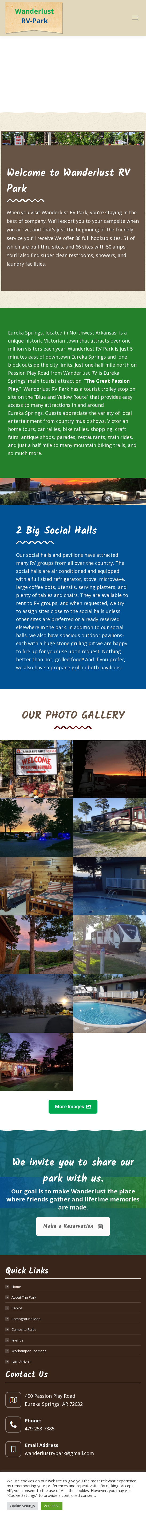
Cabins (17, 1308)
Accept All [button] (51, 1505)
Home (16, 1286)
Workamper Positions (28, 1350)
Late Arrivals (21, 1361)
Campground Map (26, 1318)
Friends (17, 1340)
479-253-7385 (39, 1428)
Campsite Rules (24, 1329)
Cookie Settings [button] (22, 1505)
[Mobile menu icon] (135, 18)
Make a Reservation (73, 1226)
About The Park (23, 1297)
